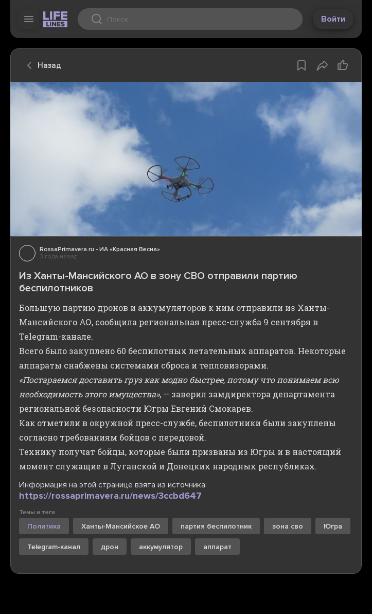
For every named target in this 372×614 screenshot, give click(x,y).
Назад (41, 65)
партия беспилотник (216, 526)
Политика (44, 526)
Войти (333, 19)
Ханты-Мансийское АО (120, 526)
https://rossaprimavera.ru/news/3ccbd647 (110, 495)
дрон (109, 546)
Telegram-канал (53, 546)
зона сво (287, 526)
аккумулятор (161, 546)
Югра (333, 526)
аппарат (217, 546)
